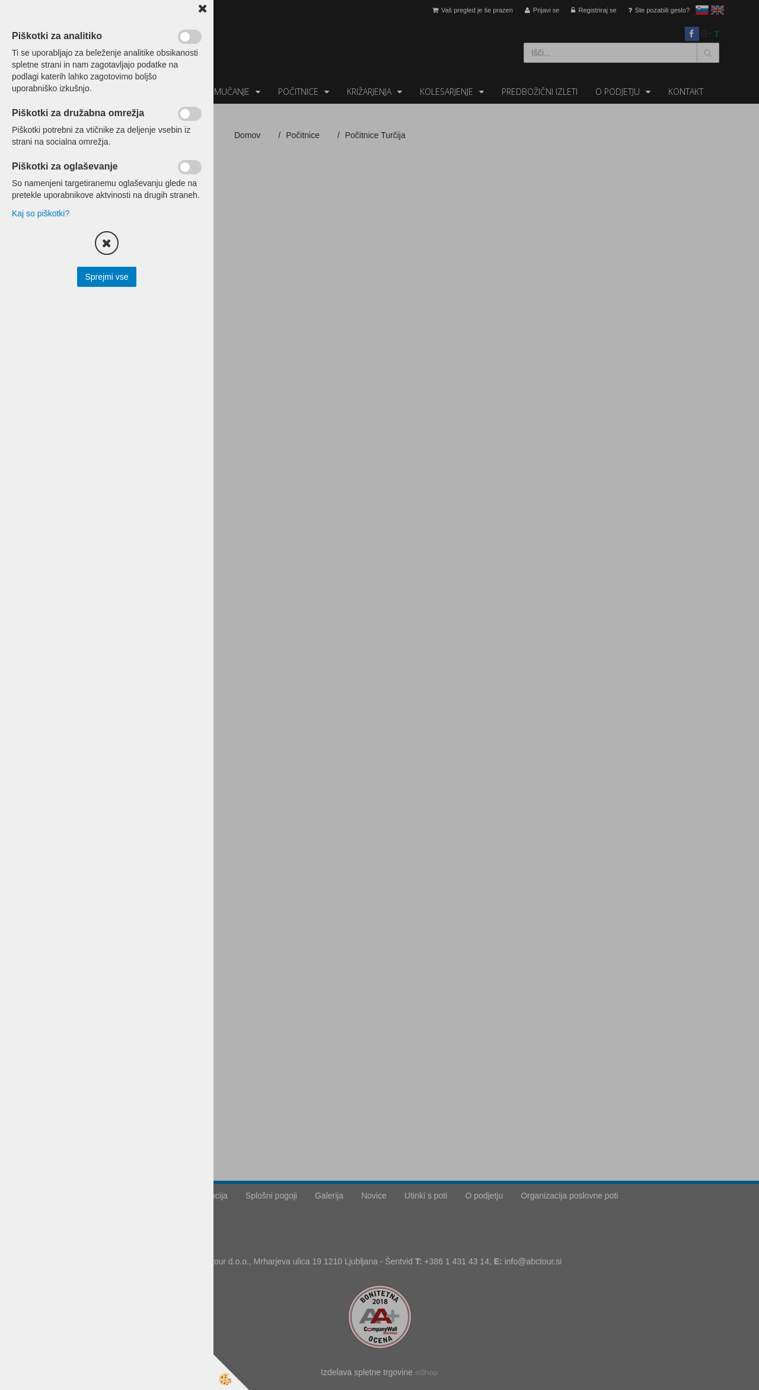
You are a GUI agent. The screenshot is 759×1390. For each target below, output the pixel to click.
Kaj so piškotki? (40, 213)
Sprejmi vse (106, 277)
